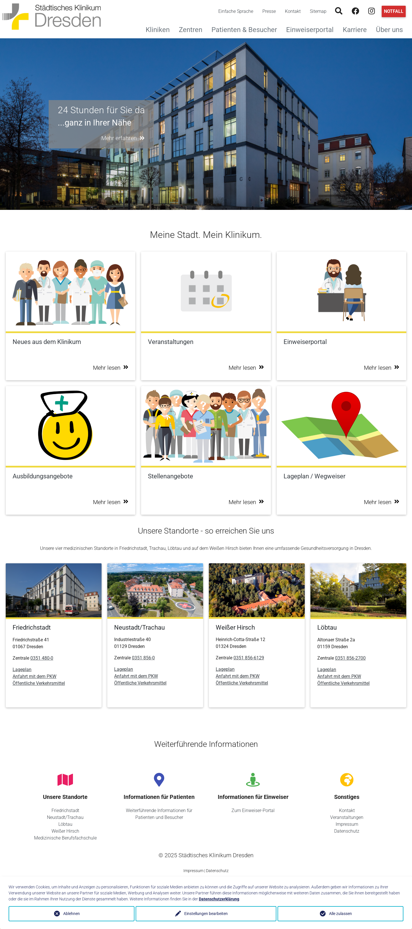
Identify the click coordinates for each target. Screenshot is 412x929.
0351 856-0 (143, 658)
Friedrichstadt (65, 810)
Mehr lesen (110, 367)
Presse (269, 11)
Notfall (393, 11)
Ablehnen (71, 913)
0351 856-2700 (350, 658)
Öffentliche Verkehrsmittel (39, 683)
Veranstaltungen (346, 817)
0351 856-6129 (248, 658)
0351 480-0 (41, 658)
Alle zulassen (340, 913)
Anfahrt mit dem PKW (34, 676)
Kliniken (160, 29)
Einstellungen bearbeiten (206, 913)
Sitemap (318, 11)
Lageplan (22, 669)
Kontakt (293, 11)
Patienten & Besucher (246, 29)
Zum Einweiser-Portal (253, 810)
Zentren (193, 29)
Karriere (357, 29)
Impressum (347, 824)
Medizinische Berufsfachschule (65, 838)
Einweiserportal (312, 29)
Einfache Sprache (235, 11)
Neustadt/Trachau (65, 817)
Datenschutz (346, 831)
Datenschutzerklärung (219, 899)
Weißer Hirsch (65, 831)
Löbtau (65, 824)
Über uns (391, 29)
